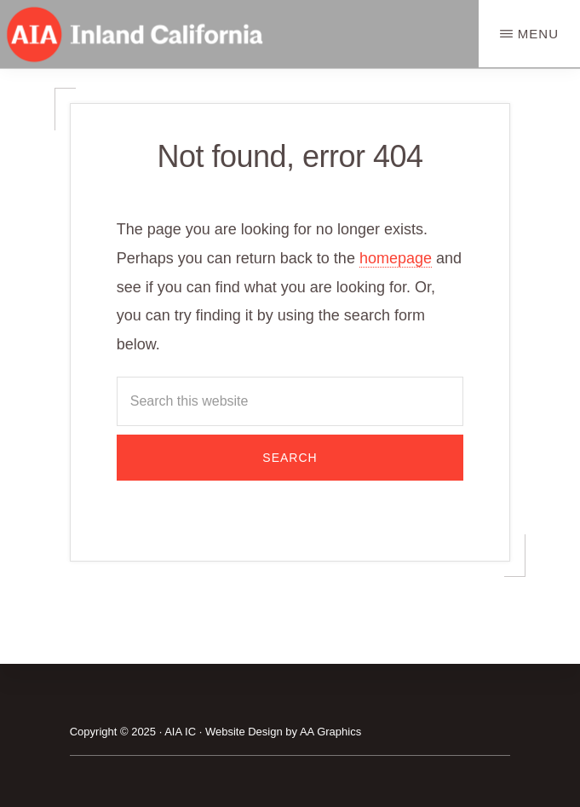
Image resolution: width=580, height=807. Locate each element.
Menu (538, 33)
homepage (395, 258)
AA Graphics (330, 731)
